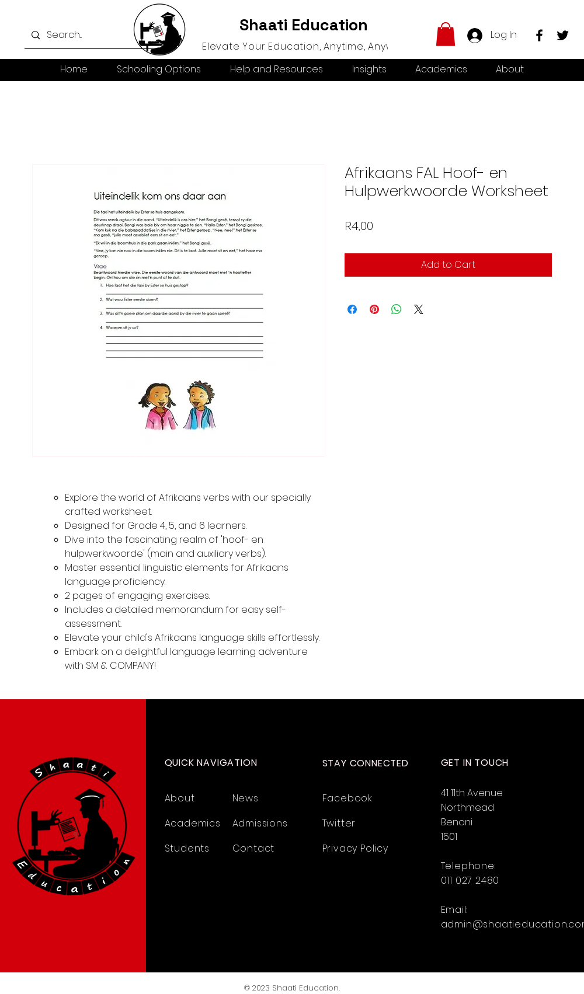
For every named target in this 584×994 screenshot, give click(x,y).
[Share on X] (419, 309)
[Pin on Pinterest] (374, 309)
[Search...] (94, 35)
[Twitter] (563, 35)
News (245, 798)
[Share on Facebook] (352, 309)
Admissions (260, 823)
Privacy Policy (355, 848)
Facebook (347, 798)
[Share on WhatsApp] (397, 309)
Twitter (339, 823)
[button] (446, 34)
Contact (253, 848)
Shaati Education (303, 25)
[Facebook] (539, 35)
